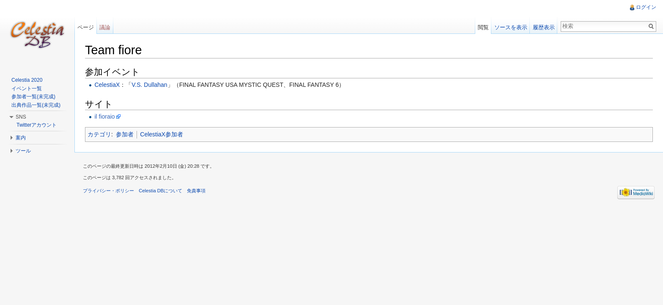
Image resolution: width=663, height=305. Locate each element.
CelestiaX (107, 84)
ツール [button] (23, 151)
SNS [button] (21, 117)
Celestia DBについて (160, 190)
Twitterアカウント (36, 125)
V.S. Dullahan (149, 84)
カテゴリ (99, 134)
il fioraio (104, 116)
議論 (104, 27)
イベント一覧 (26, 89)
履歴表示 (544, 27)
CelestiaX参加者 (161, 134)
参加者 (125, 134)
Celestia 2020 (26, 80)
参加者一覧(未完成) (33, 97)
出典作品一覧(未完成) (35, 105)
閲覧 (483, 27)
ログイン (646, 7)
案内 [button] (21, 138)
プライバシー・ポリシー (108, 190)
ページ (85, 27)
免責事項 (196, 190)
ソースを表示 (510, 27)
